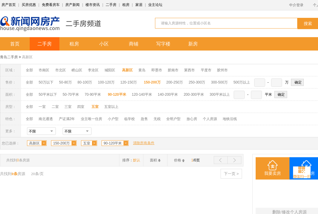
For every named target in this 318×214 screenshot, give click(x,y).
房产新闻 (72, 5)
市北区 (60, 70)
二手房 (111, 5)
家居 (139, 5)
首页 (15, 43)
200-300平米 (194, 94)
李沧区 (93, 70)
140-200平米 (168, 94)
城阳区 (110, 70)
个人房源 (210, 119)
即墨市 (156, 70)
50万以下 (46, 82)
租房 (125, 5)
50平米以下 (48, 94)
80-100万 (84, 82)
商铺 (133, 43)
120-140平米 (142, 94)
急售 (144, 119)
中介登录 (296, 5)
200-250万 (174, 82)
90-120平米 (113, 143)
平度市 (206, 70)
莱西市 (189, 70)
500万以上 (241, 82)
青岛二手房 (9, 57)
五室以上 (111, 107)
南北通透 (46, 119)
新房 (193, 43)
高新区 (27, 57)
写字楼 (163, 43)
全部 (29, 70)
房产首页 (8, 5)
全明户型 (173, 119)
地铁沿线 (230, 119)
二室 (56, 107)
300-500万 (219, 82)
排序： (131, 160)
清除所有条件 (143, 143)
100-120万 (106, 82)
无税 (157, 119)
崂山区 (77, 70)
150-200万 (61, 143)
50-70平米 (71, 94)
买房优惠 (29, 5)
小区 (104, 43)
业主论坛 (155, 5)
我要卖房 (272, 173)
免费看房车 (51, 5)
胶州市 (222, 70)
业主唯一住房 (91, 119)
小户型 (113, 119)
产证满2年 (67, 119)
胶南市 (173, 70)
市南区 (44, 70)
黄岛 (141, 70)
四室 (80, 107)
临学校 (129, 119)
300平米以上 (220, 94)
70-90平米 (93, 94)
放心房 (191, 119)
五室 (86, 143)
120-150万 (128, 82)
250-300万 (197, 82)
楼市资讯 (93, 5)
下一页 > (231, 173)
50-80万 (65, 82)
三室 (68, 107)
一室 (42, 107)
